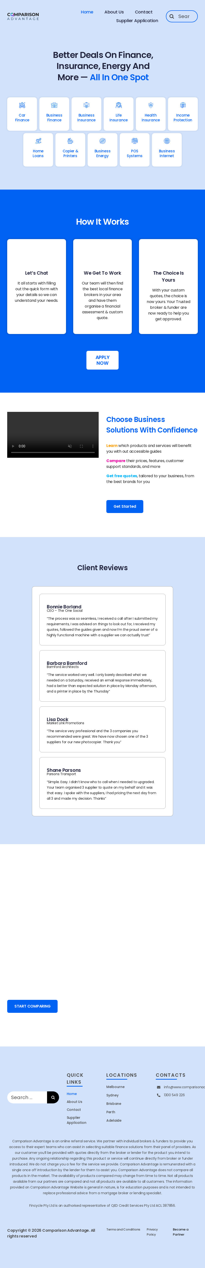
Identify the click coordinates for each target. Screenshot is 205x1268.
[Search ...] (182, 16)
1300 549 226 (174, 1095)
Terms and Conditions (123, 1229)
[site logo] (23, 13)
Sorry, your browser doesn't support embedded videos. (53, 435)
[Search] (172, 16)
